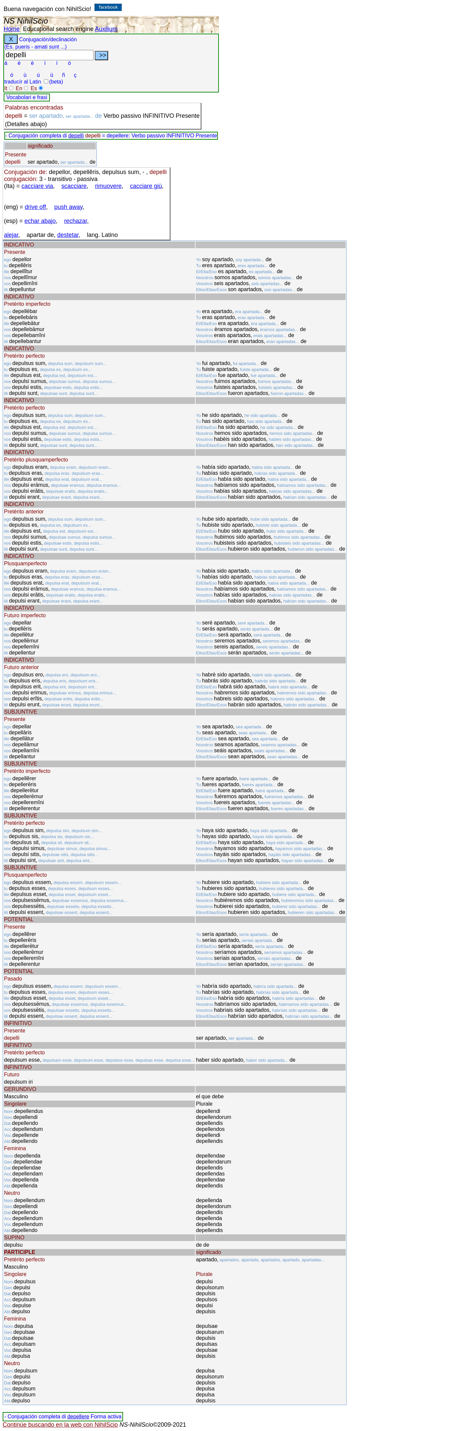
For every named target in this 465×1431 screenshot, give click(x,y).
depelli (75, 135)
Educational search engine (58, 29)
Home (12, 29)
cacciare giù (146, 186)
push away (68, 207)
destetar (67, 235)
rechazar (75, 221)
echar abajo (40, 221)
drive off (35, 207)
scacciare (74, 186)
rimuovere (108, 186)
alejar (11, 235)
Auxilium (106, 29)
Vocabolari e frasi (26, 97)
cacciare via (37, 186)
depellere (78, 1416)
